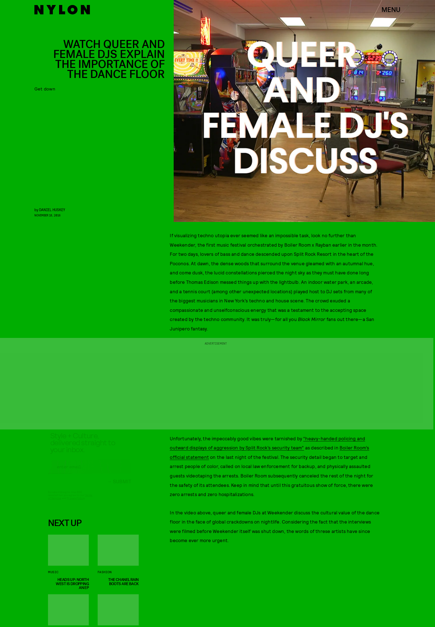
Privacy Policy (75, 503)
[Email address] (89, 472)
